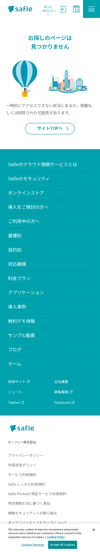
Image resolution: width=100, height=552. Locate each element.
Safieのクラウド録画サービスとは (42, 164)
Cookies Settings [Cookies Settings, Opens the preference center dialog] (32, 545)
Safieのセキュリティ (29, 178)
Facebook (64, 402)
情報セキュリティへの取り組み (32, 513)
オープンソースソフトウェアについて (37, 522)
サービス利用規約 (22, 474)
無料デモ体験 (21, 321)
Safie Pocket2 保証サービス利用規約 (37, 493)
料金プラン (19, 278)
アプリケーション (26, 292)
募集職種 (63, 391)
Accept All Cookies (62, 545)
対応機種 (17, 264)
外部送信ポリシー (22, 464)
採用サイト (19, 381)
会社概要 (61, 381)
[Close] (93, 530)
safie (20, 9)
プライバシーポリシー (25, 455)
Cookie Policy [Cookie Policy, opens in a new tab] (56, 537)
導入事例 (17, 306)
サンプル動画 (21, 335)
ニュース (15, 391)
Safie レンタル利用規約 (26, 484)
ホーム (14, 363)
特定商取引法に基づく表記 (29, 503)
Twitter (16, 402)
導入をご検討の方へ (48, 9)
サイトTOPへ (53, 128)
